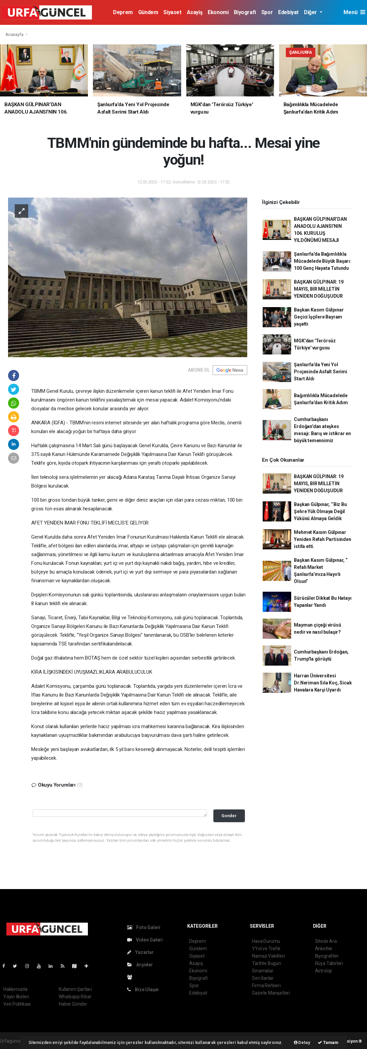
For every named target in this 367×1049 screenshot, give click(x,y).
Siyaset (172, 12)
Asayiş (195, 12)
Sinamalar (262, 970)
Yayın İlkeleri (16, 996)
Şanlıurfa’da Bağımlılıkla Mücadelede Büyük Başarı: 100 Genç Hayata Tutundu (322, 261)
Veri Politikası (17, 1004)
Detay (302, 1042)
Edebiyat (288, 12)
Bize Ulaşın (143, 989)
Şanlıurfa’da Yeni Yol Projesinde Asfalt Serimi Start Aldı (320, 371)
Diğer (311, 12)
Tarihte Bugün (266, 963)
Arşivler (140, 964)
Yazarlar (140, 952)
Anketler (323, 948)
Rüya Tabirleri (329, 963)
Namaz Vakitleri (268, 956)
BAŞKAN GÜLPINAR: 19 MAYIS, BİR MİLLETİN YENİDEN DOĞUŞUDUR (318, 289)
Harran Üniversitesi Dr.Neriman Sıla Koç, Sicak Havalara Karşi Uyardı (323, 683)
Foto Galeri (144, 927)
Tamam (328, 1042)
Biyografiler (327, 956)
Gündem (148, 12)
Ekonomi (218, 12)
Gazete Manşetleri (271, 993)
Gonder (229, 815)
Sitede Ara (326, 941)
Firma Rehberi (266, 985)
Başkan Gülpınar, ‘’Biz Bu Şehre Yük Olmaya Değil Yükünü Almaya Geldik (320, 511)
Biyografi (245, 12)
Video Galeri (145, 939)
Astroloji (323, 970)
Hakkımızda (15, 989)
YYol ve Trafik (266, 948)
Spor (267, 12)
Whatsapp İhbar (75, 996)
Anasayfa (14, 34)
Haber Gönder (73, 1004)
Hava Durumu (266, 941)
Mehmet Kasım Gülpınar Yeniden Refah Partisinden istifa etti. (322, 539)
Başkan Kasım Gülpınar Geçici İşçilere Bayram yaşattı (319, 317)
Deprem (123, 12)
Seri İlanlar (263, 978)
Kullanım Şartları (75, 989)
